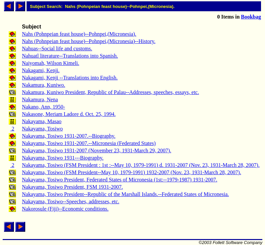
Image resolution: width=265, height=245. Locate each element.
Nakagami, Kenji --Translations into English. (70, 77)
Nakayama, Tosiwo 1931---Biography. (63, 158)
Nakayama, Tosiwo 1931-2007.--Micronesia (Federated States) (89, 143)
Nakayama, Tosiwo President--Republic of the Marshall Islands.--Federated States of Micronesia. (125, 194)
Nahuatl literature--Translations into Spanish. (70, 56)
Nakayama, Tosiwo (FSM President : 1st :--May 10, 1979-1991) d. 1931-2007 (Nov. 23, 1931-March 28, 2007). (141, 165)
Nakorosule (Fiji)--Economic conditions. (65, 209)
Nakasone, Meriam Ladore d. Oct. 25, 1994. (69, 114)
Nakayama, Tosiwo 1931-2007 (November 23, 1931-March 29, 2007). (96, 150)
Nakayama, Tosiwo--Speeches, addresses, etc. (70, 201)
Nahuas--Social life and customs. (57, 48)
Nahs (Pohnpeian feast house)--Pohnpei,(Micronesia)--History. (88, 41)
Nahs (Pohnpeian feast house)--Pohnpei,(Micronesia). (79, 34)
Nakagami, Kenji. (40, 70)
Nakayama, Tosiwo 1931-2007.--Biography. (69, 136)
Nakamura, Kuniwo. (43, 85)
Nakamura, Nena (40, 99)
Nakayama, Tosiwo (42, 128)
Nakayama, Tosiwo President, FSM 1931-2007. (72, 187)
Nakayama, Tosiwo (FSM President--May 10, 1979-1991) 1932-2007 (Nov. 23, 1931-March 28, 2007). (131, 172)
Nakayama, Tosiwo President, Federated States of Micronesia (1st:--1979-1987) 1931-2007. (119, 179)
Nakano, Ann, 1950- (43, 107)
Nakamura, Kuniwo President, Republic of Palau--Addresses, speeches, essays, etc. (110, 92)
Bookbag (251, 17)
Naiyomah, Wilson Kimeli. (50, 63)
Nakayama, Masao (41, 121)
